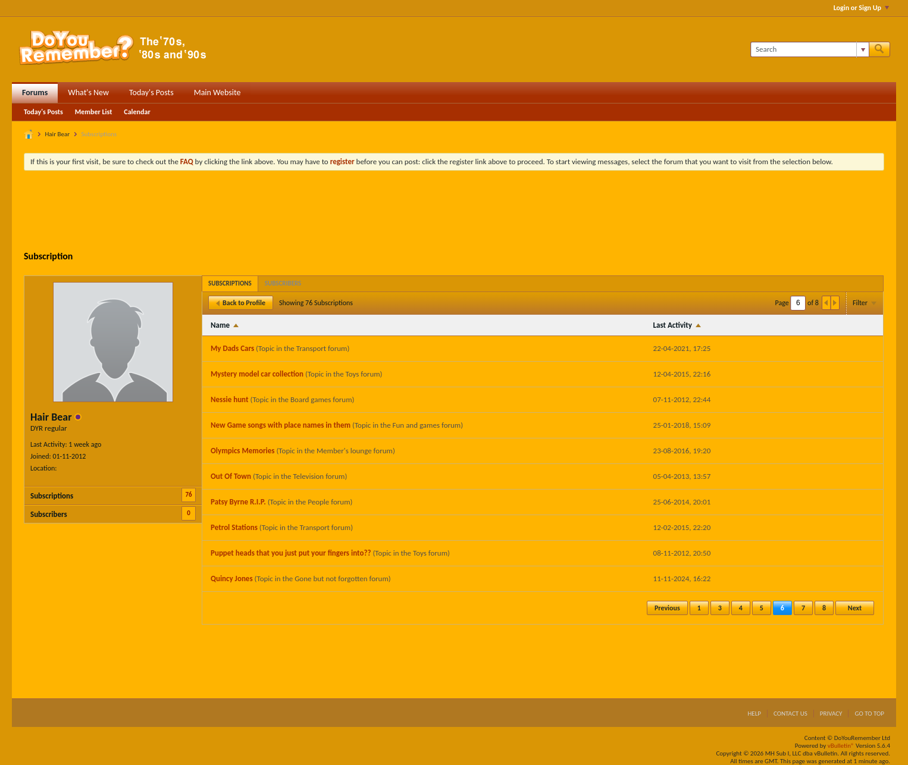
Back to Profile (240, 303)
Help (754, 713)
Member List (93, 112)
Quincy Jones (232, 578)
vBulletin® (841, 746)
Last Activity (672, 325)
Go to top (869, 713)
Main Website (217, 92)
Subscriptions (51, 495)
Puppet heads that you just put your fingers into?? (291, 552)
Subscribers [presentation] (283, 283)
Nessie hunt (229, 399)
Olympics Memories (242, 450)
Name (220, 325)
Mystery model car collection (257, 373)
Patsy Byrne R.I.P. (238, 501)
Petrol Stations (234, 527)
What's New (88, 92)
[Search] (809, 49)
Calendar (137, 112)
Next (855, 608)
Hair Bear (57, 134)
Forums (35, 92)
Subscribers (48, 514)
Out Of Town (231, 476)
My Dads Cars (232, 348)
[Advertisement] (454, 212)
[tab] (230, 283)
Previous (667, 608)
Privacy (831, 713)
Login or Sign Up (861, 8)
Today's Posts (151, 92)
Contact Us (790, 713)
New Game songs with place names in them (280, 425)
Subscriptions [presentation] (230, 283)
